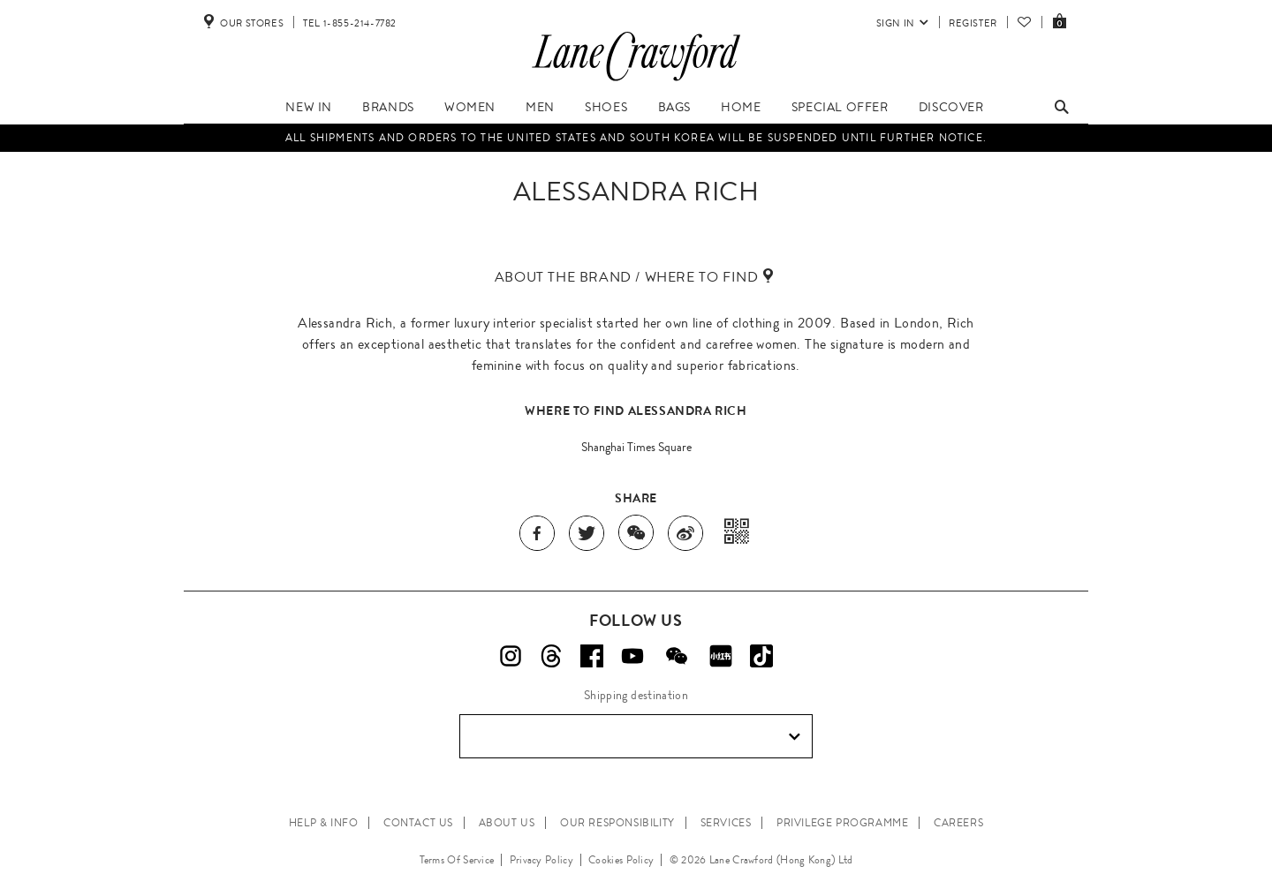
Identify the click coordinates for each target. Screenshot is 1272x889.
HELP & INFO (324, 823)
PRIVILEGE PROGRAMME (842, 823)
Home (741, 107)
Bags (674, 107)
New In (308, 107)
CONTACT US (418, 823)
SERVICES (726, 823)
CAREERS (958, 823)
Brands (388, 107)
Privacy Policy (541, 860)
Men (540, 107)
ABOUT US (507, 823)
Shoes (606, 107)
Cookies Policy (621, 860)
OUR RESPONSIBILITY (617, 823)
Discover (951, 107)
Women (470, 107)
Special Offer (840, 107)
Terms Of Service (457, 860)
